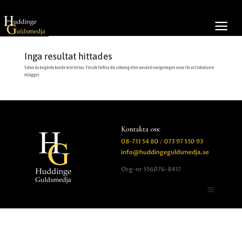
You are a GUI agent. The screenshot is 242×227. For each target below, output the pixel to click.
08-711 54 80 (139, 141)
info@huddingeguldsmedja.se (165, 152)
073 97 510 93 (183, 141)
